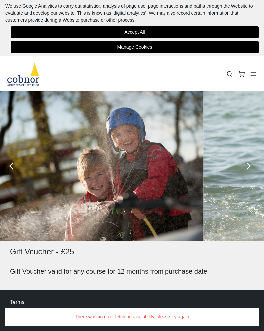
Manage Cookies (134, 47)
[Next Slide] (251, 166)
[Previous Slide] (13, 166)
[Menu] (253, 74)
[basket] (241, 74)
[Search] (229, 74)
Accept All (134, 32)
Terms (17, 302)
